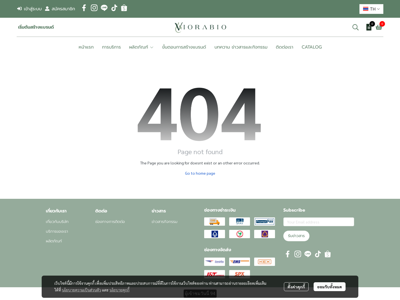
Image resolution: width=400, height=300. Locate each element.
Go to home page (200, 173)
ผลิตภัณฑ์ (54, 241)
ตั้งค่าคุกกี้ (296, 286)
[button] (371, 9)
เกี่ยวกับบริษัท (57, 222)
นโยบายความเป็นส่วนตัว (81, 289)
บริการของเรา (57, 231)
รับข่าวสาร (296, 236)
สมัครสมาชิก (60, 9)
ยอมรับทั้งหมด (329, 286)
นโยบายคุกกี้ (119, 289)
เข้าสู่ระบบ (29, 9)
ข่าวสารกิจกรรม (165, 222)
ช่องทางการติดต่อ (110, 222)
